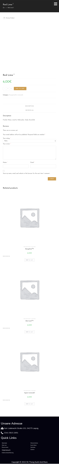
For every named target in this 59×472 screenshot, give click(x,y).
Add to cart (20, 88)
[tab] (29, 106)
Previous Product (10, 18)
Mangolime (29, 249)
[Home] (3, 7)
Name (5, 162)
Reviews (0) (30, 110)
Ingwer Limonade (29, 393)
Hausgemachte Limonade (16, 95)
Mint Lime (29, 321)
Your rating (7, 138)
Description (29, 106)
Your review (7, 144)
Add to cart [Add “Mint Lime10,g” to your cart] (29, 331)
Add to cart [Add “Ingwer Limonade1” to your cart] (29, 403)
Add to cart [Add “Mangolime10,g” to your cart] (29, 260)
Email (32, 162)
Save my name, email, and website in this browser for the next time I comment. (26, 173)
